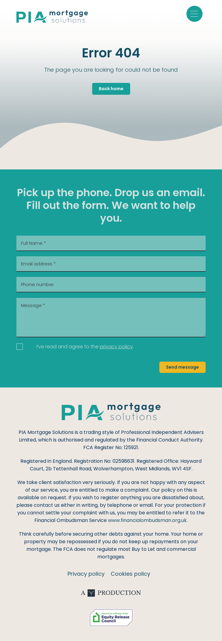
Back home (111, 89)
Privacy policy (86, 574)
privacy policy (116, 346)
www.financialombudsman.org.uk (147, 520)
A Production (111, 593)
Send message (182, 367)
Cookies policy (130, 574)
